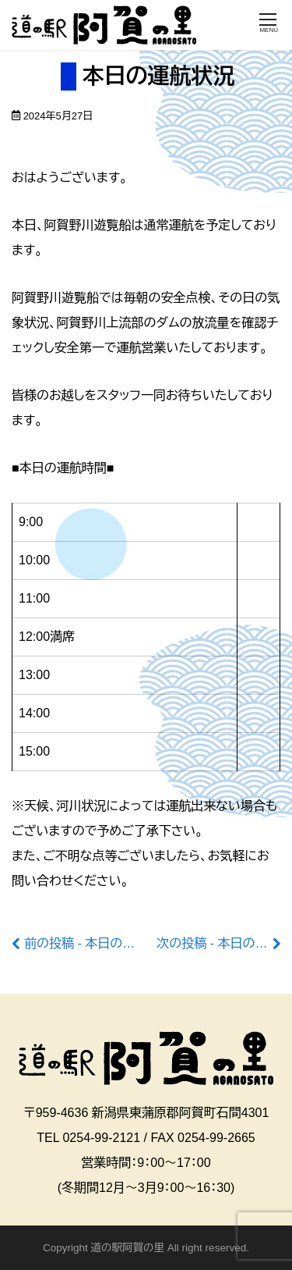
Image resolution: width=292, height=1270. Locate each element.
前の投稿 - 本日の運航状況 (98, 943)
